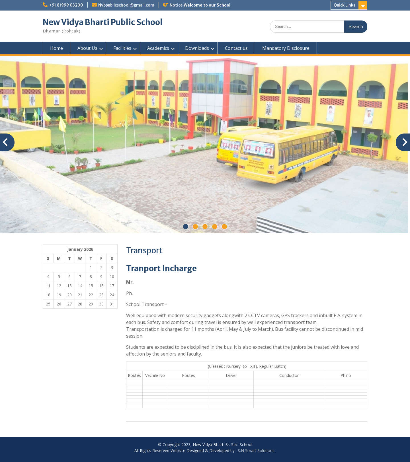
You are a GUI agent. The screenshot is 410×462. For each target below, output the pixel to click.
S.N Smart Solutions (256, 450)
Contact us (236, 48)
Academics (158, 48)
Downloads (197, 48)
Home (56, 48)
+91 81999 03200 (66, 5)
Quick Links (344, 5)
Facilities (122, 48)
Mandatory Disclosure (285, 48)
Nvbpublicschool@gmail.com (126, 5)
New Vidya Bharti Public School (103, 22)
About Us (87, 48)
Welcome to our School (207, 5)
